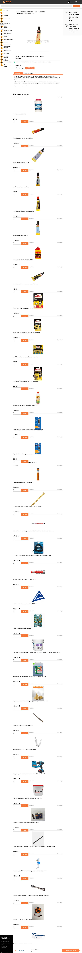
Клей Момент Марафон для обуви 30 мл (23, 211)
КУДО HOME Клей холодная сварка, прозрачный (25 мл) (28, 430)
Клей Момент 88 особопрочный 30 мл (23, 138)
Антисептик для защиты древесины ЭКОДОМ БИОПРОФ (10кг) (29, 676)
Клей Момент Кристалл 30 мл (21, 187)
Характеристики (30, 73)
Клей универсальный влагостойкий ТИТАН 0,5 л (25, 405)
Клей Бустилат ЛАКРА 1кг (20, 114)
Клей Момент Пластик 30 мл (20, 235)
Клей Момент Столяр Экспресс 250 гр (23, 260)
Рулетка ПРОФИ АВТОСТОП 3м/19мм (23, 919)
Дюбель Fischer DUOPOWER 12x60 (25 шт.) (24, 579)
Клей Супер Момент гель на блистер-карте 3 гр (25, 357)
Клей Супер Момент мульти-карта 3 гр (23, 308)
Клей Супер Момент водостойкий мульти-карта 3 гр (26, 332)
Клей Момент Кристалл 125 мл (21, 162)
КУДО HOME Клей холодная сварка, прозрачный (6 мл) (27, 454)
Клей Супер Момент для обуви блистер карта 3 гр (26, 381)
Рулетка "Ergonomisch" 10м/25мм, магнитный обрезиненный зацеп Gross (32, 555)
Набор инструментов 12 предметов (22, 628)
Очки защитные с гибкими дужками (22, 944)
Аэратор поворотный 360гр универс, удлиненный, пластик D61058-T (31, 895)
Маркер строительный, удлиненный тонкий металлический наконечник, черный (34, 531)
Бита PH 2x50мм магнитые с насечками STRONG (26, 822)
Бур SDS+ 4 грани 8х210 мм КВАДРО (23, 725)
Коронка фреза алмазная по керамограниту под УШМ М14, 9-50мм (30, 701)
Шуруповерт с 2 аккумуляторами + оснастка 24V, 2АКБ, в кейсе (29, 774)
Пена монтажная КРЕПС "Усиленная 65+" (24, 482)
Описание (18, 73)
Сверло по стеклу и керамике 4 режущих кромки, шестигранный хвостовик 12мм (34, 846)
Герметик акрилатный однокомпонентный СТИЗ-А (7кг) (27, 798)
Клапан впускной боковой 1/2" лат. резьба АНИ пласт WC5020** (29, 871)
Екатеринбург (5, 938)
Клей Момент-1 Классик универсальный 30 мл (25, 284)
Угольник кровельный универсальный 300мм (25, 604)
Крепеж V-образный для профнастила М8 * (24, 749)
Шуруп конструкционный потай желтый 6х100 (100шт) (27, 506)
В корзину (24, 122)
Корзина (21, 950)
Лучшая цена (4, 10)
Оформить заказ (71, 950)
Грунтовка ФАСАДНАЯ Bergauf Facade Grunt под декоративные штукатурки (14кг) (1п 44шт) (37, 652)
